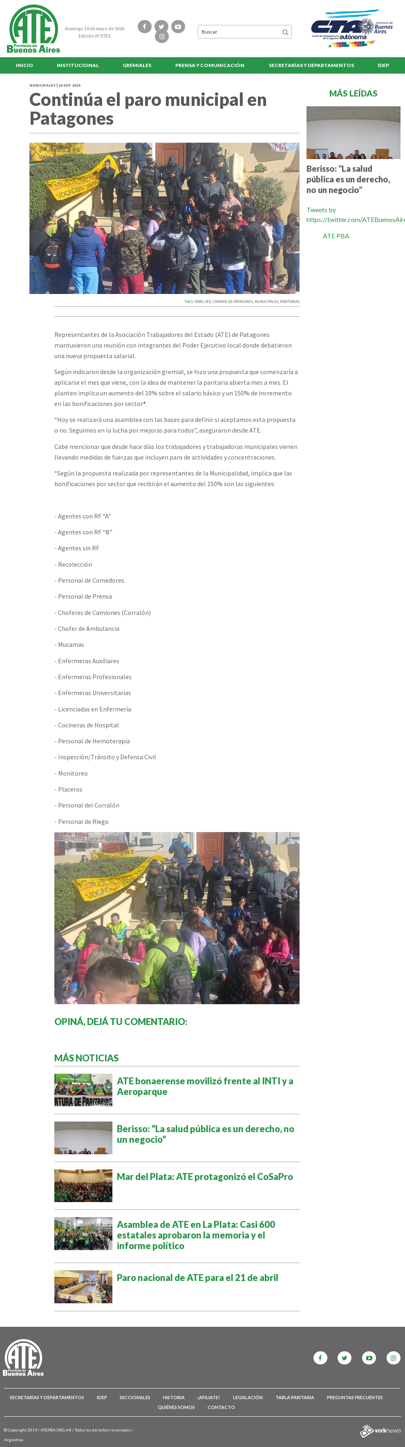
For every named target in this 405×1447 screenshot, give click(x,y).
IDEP (383, 65)
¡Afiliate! (208, 1397)
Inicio (24, 65)
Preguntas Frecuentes (355, 1397)
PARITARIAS (290, 301)
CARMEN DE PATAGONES (233, 301)
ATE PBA (336, 236)
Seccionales (135, 1397)
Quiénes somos (176, 1407)
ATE (208, 301)
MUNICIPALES (266, 301)
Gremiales (137, 65)
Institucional (78, 65)
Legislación (248, 1397)
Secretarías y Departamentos (311, 65)
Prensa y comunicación (209, 65)
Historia (174, 1397)
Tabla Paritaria (294, 1397)
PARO (199, 301)
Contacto (221, 1407)
